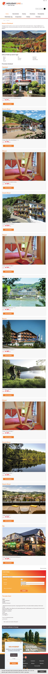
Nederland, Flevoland (6, 603)
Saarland (19, 58)
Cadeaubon (33, 660)
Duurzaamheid (37, 665)
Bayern (4, 57)
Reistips (28, 16)
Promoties (38, 16)
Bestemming (5, 574)
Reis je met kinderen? (8, 588)
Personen (5, 579)
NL (44, 0)
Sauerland (34, 57)
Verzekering (24, 665)
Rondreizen (32, 13)
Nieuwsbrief (41, 660)
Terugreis (5, 584)
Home (7, 13)
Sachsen (19, 59)
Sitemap (32, 663)
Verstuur (14, 663)
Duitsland (8, 20)
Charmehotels (15, 13)
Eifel (4, 59)
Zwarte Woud (35, 59)
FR (46, 0)
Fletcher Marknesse (6, 600)
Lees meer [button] (26, 672)
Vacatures (42, 663)
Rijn (18, 57)
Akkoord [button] (42, 671)
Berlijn (4, 58)
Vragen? (24, 660)
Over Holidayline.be (24, 663)
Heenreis (5, 582)
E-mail (14, 658)
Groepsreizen (18, 16)
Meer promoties (43, 568)
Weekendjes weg (8, 16)
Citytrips (24, 13)
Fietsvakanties (41, 13)
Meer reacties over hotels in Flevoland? (11, 621)
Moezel (4, 60)
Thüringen (34, 58)
